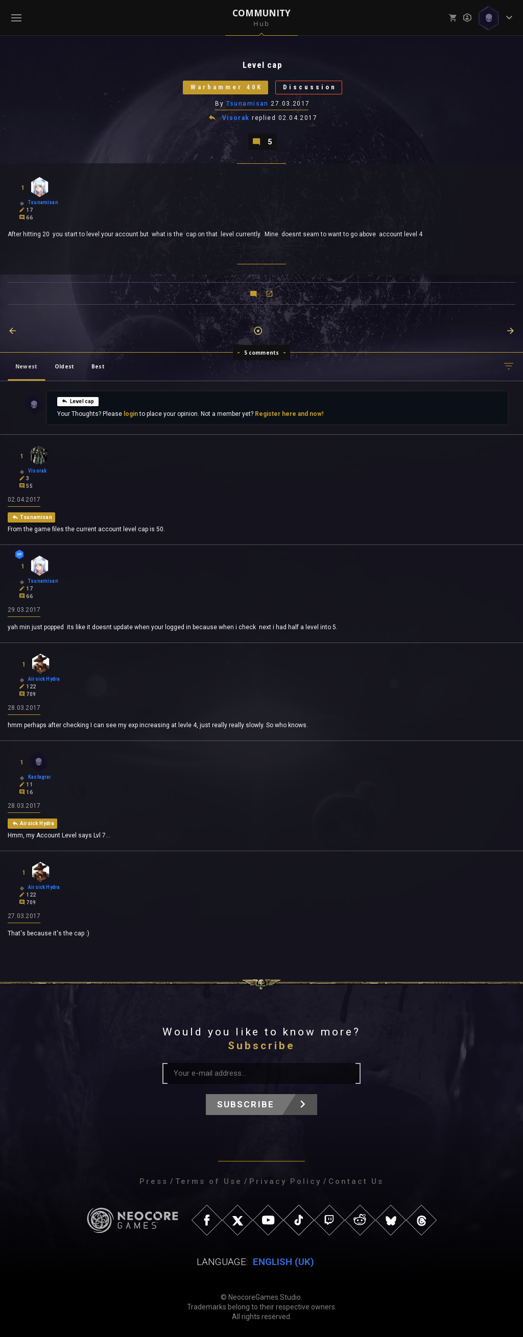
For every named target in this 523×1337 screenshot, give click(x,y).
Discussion (310, 87)
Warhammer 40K (226, 87)
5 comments (261, 352)
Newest (26, 366)
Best (98, 366)
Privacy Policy (285, 1181)
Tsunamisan (247, 103)
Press (153, 1181)
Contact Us (356, 1181)
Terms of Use (208, 1181)
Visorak (236, 118)
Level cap (77, 401)
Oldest (64, 366)
